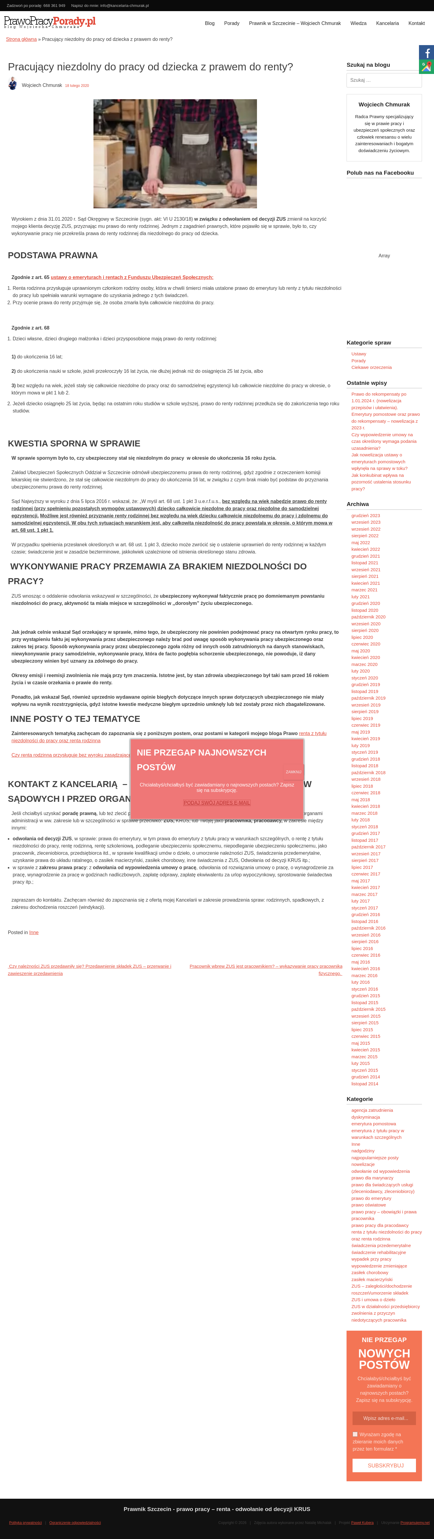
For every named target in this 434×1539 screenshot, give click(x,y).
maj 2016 (360, 961)
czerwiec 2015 (365, 1036)
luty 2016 (360, 982)
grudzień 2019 (365, 684)
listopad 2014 (364, 1083)
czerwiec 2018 (365, 792)
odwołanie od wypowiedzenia (380, 1171)
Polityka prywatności (25, 1523)
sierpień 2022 (364, 535)
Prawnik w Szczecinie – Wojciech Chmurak (295, 23)
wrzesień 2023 (366, 522)
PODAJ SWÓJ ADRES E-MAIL (217, 802)
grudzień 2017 (365, 833)
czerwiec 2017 (365, 873)
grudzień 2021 (365, 556)
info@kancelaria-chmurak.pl (124, 5)
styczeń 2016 (364, 989)
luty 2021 (360, 596)
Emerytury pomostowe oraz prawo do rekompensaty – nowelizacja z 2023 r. (385, 421)
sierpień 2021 (364, 576)
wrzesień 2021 (366, 569)
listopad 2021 (364, 562)
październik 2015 (368, 1009)
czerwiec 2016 (365, 955)
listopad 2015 (364, 1002)
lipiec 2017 (362, 867)
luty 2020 (360, 670)
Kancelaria (387, 23)
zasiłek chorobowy (369, 1272)
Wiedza (358, 23)
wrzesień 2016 (366, 934)
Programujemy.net (414, 1523)
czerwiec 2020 (365, 643)
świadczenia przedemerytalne (381, 1245)
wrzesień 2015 (366, 1016)
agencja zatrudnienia (372, 1110)
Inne (33, 932)
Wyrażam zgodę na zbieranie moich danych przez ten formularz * (378, 1442)
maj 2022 (360, 542)
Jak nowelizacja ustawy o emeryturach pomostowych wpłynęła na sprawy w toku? (379, 461)
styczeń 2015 (364, 1070)
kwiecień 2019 (365, 738)
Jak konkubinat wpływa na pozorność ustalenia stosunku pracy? (381, 482)
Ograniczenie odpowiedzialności (75, 1523)
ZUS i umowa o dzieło (373, 1299)
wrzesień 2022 (366, 529)
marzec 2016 (364, 975)
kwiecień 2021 (365, 583)
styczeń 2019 (364, 752)
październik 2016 (368, 927)
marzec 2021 (364, 589)
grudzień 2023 (365, 515)
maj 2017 (360, 880)
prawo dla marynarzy (372, 1177)
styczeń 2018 (364, 826)
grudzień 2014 (365, 1076)
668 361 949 (54, 5)
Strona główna (21, 39)
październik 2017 (368, 846)
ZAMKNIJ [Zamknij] (293, 772)
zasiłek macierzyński (372, 1279)
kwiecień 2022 (365, 549)
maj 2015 (360, 1043)
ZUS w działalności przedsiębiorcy (385, 1306)
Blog (210, 23)
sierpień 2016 (364, 941)
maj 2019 (360, 731)
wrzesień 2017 (366, 853)
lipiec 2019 (362, 718)
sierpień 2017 (364, 860)
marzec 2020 (364, 664)
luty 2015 (360, 1063)
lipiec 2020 (362, 637)
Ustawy (358, 353)
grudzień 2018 (365, 759)
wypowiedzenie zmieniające (379, 1265)
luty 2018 (360, 819)
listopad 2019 (364, 691)
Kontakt (416, 23)
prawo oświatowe (368, 1204)
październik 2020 (368, 616)
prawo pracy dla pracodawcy (379, 1225)
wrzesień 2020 (366, 623)
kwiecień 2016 (365, 968)
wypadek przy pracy (371, 1259)
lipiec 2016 (362, 948)
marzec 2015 (364, 1056)
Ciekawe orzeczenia (371, 367)
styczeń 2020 (364, 677)
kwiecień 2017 (365, 887)
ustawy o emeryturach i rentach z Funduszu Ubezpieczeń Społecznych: (132, 277)
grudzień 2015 (365, 995)
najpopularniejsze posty (375, 1157)
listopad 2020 (364, 610)
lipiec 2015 (362, 1029)
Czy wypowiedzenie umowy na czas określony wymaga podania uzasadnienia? (384, 441)
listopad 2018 (364, 765)
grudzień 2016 (365, 914)
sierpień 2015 (364, 1022)
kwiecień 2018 (365, 806)
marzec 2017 (364, 894)
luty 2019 (360, 745)
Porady (232, 23)
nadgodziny (362, 1150)
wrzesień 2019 (366, 704)
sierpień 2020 (364, 630)
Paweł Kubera (362, 1523)
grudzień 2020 (365, 603)
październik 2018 (368, 772)
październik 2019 (368, 698)
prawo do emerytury (371, 1198)
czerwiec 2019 (365, 725)
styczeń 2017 (364, 907)
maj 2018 (360, 799)
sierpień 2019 (364, 711)
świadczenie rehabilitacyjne (378, 1252)
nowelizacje (363, 1164)
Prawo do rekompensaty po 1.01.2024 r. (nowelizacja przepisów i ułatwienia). (378, 400)
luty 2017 (360, 900)
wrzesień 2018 (366, 779)
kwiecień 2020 (365, 657)
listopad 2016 (364, 921)
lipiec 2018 (362, 786)
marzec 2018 (364, 813)
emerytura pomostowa (373, 1123)
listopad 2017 (364, 840)
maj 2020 (360, 650)
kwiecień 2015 (365, 1049)
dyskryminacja (365, 1117)
